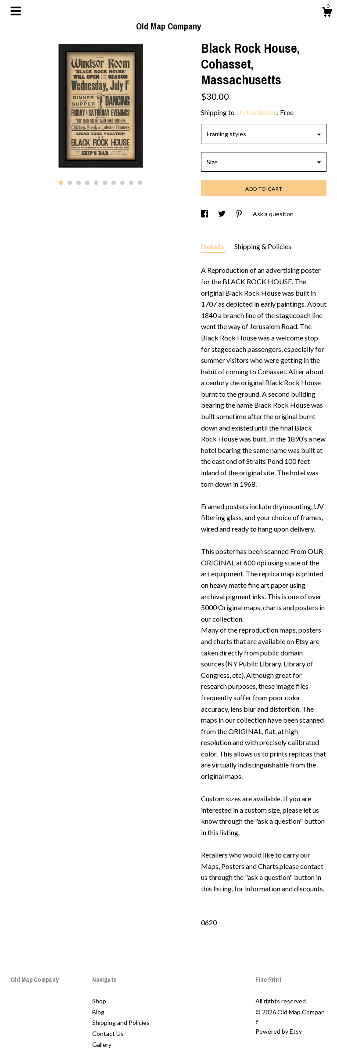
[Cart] (327, 13)
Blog (98, 1012)
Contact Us (108, 1033)
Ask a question (273, 213)
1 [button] (61, 183)
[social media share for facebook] (205, 213)
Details (213, 246)
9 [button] (131, 183)
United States (256, 112)
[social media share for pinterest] (240, 213)
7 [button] (113, 183)
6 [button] (105, 183)
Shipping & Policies (262, 246)
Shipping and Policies (121, 1022)
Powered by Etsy (278, 1031)
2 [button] (70, 183)
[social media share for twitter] (222, 213)
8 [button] (122, 183)
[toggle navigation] (16, 11)
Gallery (101, 1044)
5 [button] (96, 183)
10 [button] (140, 183)
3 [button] (78, 183)
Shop (99, 1001)
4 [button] (87, 183)
